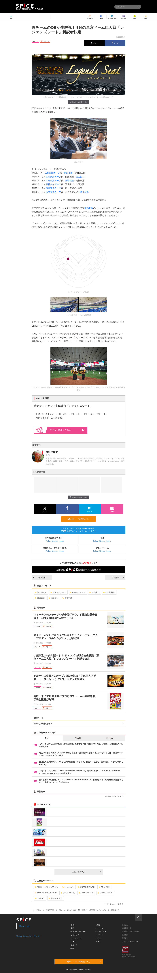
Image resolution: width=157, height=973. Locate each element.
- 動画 (97, 925)
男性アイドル (55, 898)
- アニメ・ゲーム (76, 938)
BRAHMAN (104, 887)
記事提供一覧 (127, 928)
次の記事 (118, 577)
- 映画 (72, 948)
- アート (73, 941)
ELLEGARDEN (86, 893)
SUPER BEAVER (86, 887)
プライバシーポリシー (130, 941)
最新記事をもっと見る (114, 796)
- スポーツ (73, 945)
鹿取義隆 (69, 180)
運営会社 (125, 925)
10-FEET (40, 898)
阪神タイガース (53, 184)
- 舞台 (72, 928)
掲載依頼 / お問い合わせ (130, 931)
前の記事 (39, 577)
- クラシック (74, 935)
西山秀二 (80, 177)
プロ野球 (67, 598)
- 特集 (97, 941)
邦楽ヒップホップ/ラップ (46, 887)
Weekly (78, 738)
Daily (47, 738)
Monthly (109, 738)
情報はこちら (67, 430)
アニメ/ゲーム (68, 893)
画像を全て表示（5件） (78, 102)
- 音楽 (72, 925)
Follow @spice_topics (55, 541)
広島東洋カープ (52, 173)
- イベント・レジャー (77, 931)
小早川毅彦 (83, 192)
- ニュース (99, 928)
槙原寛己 (68, 173)
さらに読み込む (86, 872)
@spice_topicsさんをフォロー (28, 936)
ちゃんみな (68, 887)
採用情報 (125, 935)
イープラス (37, 910)
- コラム (98, 938)
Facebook (24, 926)
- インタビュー (100, 931)
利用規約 (125, 938)
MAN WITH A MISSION (46, 893)
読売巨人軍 (41, 592)
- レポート (99, 935)
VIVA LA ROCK (105, 893)
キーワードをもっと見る (113, 904)
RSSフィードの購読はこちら (80, 519)
